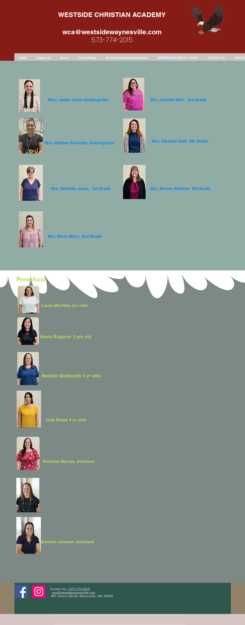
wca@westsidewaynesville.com (112, 32)
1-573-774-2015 (78, 589)
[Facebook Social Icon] (21, 591)
